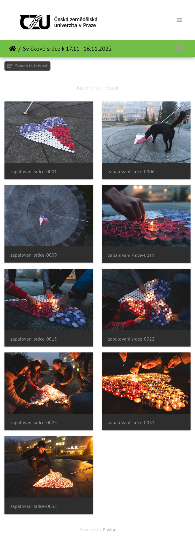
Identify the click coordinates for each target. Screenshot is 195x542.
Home (12, 48)
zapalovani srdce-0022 (131, 339)
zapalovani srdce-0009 (33, 255)
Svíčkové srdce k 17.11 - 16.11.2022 (67, 49)
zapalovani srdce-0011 (131, 255)
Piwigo (110, 530)
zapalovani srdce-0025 (33, 422)
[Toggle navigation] (179, 20)
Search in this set (27, 66)
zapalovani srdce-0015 (33, 339)
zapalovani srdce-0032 (131, 422)
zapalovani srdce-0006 (131, 171)
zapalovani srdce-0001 (33, 171)
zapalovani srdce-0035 (33, 506)
